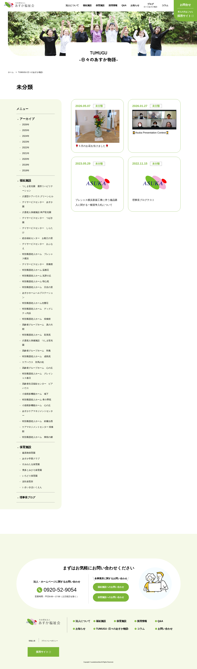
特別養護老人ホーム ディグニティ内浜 (37, 311)
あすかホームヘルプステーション (37, 295)
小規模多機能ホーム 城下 (35, 394)
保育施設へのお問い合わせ (112, 597)
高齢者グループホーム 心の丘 (37, 368)
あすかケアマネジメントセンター (37, 413)
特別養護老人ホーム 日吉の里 (37, 287)
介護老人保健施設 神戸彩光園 (36, 212)
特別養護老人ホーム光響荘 (35, 303)
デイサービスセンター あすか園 (37, 204)
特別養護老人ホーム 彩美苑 (36, 335)
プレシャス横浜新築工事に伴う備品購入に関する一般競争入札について (96, 202)
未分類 (99, 106)
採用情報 (113, 5)
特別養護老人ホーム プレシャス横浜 (37, 256)
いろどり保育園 (29, 476)
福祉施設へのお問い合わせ (112, 587)
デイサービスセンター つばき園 (37, 220)
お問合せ (185, 4)
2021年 (25, 153)
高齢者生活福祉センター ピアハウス (37, 386)
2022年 (25, 147)
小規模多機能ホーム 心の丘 (36, 405)
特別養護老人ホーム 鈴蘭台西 (37, 421)
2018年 (25, 170)
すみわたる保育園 (31, 464)
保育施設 (100, 5)
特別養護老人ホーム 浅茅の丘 (36, 276)
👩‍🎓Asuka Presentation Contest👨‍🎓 (150, 132)
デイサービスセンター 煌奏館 (37, 264)
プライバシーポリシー (49, 641)
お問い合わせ (164, 628)
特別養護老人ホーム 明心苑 (35, 281)
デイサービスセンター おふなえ (37, 246)
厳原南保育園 (28, 453)
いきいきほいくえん (32, 487)
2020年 (25, 159)
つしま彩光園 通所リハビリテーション (37, 188)
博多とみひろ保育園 (32, 470)
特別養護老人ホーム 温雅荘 (35, 270)
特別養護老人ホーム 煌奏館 (36, 319)
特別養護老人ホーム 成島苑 (36, 356)
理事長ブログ (28, 497)
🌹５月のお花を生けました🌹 (91, 146)
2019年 (25, 165)
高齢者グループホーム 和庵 (36, 350)
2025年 (25, 130)
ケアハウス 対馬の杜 (33, 362)
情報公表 (32, 641)
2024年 (25, 136)
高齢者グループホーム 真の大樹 (37, 326)
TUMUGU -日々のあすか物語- (111, 628)
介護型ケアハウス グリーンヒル (37, 196)
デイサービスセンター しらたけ (37, 230)
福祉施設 (87, 5)
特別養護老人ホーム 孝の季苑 (36, 399)
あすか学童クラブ (31, 458)
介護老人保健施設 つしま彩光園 (37, 342)
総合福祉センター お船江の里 (37, 238)
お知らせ (135, 5)
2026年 (25, 124)
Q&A (123, 5)
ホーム (11, 72)
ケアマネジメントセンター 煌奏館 (37, 429)
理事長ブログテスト (143, 200)
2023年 (25, 142)
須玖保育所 (27, 481)
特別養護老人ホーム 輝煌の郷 (37, 437)
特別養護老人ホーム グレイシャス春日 (37, 375)
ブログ (150, 5)
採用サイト (185, 13)
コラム (165, 5)
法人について (72, 5)
